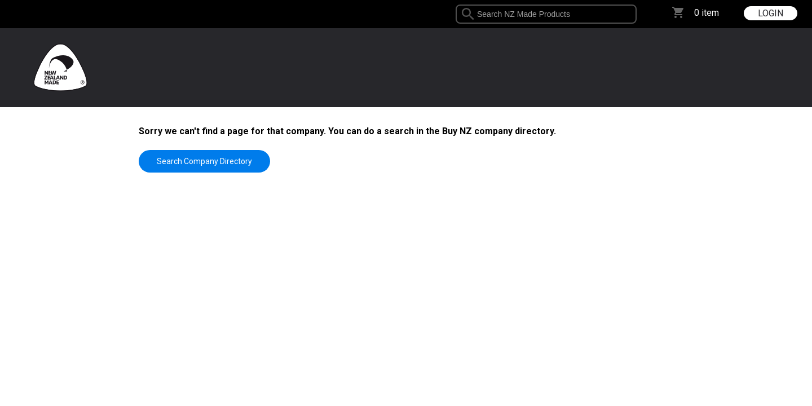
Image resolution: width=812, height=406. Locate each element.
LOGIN (770, 13)
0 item (706, 12)
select (632, 14)
